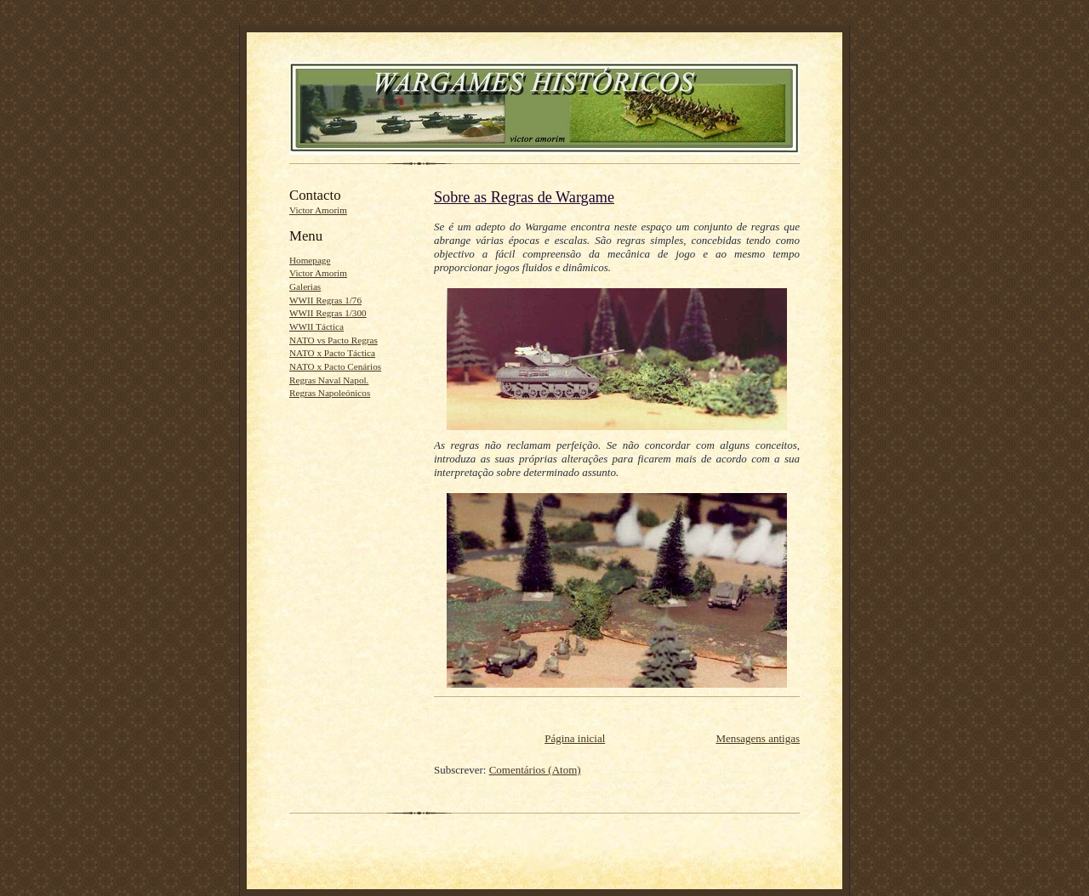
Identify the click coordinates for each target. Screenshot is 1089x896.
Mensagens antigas (758, 738)
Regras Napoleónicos (329, 393)
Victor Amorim (318, 210)
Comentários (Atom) (535, 769)
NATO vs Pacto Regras (333, 340)
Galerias (305, 286)
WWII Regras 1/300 (328, 313)
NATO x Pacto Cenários (335, 366)
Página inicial (574, 738)
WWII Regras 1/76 (325, 300)
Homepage (309, 260)
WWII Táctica (316, 326)
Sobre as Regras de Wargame (524, 197)
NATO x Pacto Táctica (332, 353)
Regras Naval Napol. (328, 380)
